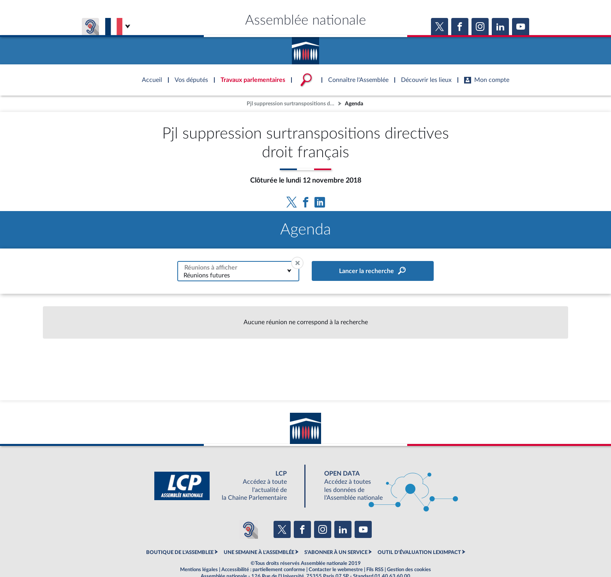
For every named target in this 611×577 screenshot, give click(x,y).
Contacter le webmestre (336, 569)
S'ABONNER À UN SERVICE (335, 552)
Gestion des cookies (409, 569)
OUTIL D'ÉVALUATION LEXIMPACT (419, 552)
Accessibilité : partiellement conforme (263, 569)
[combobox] (238, 271)
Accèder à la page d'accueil (305, 48)
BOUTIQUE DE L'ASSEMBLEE (180, 552)
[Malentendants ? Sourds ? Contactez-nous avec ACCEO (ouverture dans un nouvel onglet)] (248, 529)
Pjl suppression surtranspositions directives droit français (291, 104)
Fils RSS (374, 569)
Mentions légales (199, 569)
